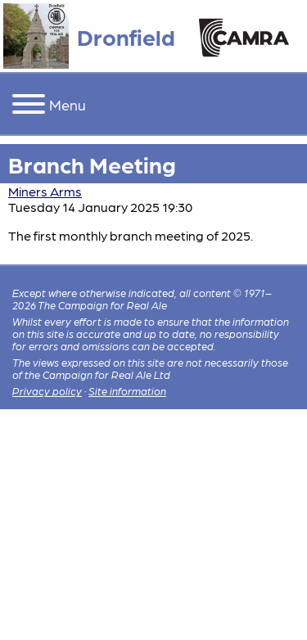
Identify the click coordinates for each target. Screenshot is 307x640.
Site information (127, 391)
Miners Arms (45, 191)
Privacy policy (47, 391)
